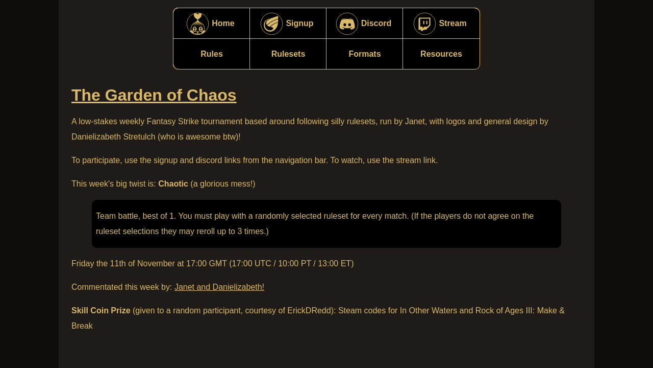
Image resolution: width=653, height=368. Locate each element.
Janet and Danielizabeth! (219, 287)
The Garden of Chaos (154, 95)
